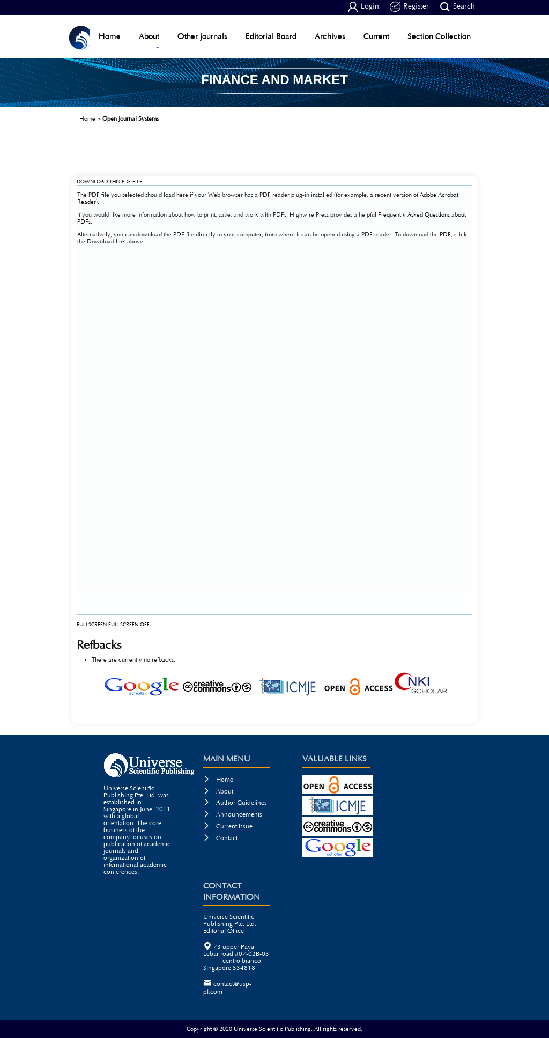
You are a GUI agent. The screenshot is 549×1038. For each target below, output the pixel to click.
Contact (220, 838)
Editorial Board (271, 36)
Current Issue (228, 826)
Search (457, 7)
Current (376, 36)
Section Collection (439, 36)
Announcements (232, 814)
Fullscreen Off (129, 625)
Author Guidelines (235, 802)
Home (110, 36)
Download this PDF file (109, 182)
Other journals (202, 36)
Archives (330, 36)
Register (409, 7)
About (149, 36)
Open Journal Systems (130, 118)
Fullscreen (92, 625)
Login (363, 7)
